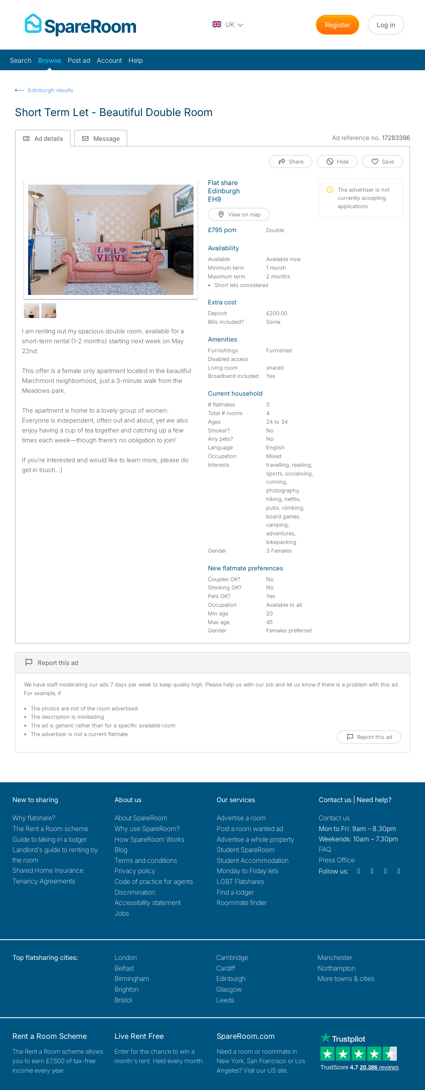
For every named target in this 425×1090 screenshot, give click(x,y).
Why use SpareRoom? (147, 828)
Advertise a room (241, 818)
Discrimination (135, 892)
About (141, 818)
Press (337, 860)
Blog (121, 849)
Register (337, 25)
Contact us (334, 818)
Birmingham (132, 978)
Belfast (124, 968)
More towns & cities (346, 978)
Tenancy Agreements (43, 881)
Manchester (335, 957)
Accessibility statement (148, 902)
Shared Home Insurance (48, 870)
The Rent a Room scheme (50, 828)
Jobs (122, 913)
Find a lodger (235, 892)
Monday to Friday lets (247, 871)
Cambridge (232, 957)
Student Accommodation (253, 860)
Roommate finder (242, 902)
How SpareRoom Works (149, 839)
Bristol (123, 1000)
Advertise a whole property (255, 839)
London (126, 957)
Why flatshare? (33, 818)
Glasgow (229, 989)
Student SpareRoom (246, 849)
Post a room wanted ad (250, 828)
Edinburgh (231, 978)
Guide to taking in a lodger (49, 839)
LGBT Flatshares (240, 881)
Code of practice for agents (154, 881)
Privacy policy (135, 871)
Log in (386, 25)
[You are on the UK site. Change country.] (228, 24)
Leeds (225, 1000)
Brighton (126, 989)
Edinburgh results (50, 90)
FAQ (325, 849)
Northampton (337, 968)
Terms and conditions (146, 860)
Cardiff (225, 968)
